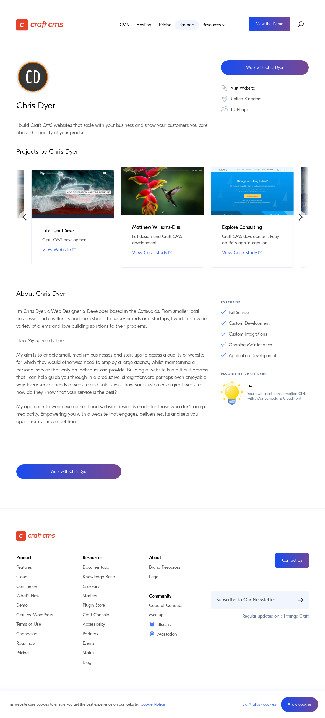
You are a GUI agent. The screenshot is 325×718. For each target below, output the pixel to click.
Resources (213, 24)
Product (23, 557)
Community (160, 596)
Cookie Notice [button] (153, 704)
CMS (124, 24)
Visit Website (243, 88)
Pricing (165, 24)
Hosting (144, 24)
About (155, 557)
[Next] (300, 217)
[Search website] (301, 24)
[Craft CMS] (46, 25)
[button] (299, 704)
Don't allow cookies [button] (259, 704)
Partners (187, 24)
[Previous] (25, 217)
